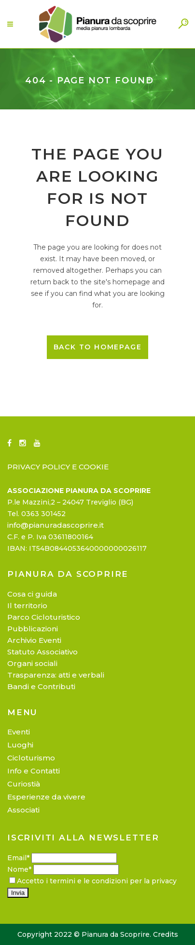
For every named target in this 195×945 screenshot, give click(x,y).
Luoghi (20, 744)
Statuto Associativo (42, 651)
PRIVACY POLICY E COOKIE (58, 466)
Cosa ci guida (32, 594)
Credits (165, 934)
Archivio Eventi (34, 640)
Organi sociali (32, 663)
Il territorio (27, 605)
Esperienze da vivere (46, 796)
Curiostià (23, 783)
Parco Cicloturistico (43, 617)
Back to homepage (98, 347)
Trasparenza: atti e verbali (55, 674)
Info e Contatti (33, 770)
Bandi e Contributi (41, 686)
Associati (23, 809)
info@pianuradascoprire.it (55, 525)
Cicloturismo (31, 757)
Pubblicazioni (32, 628)
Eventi (18, 731)
